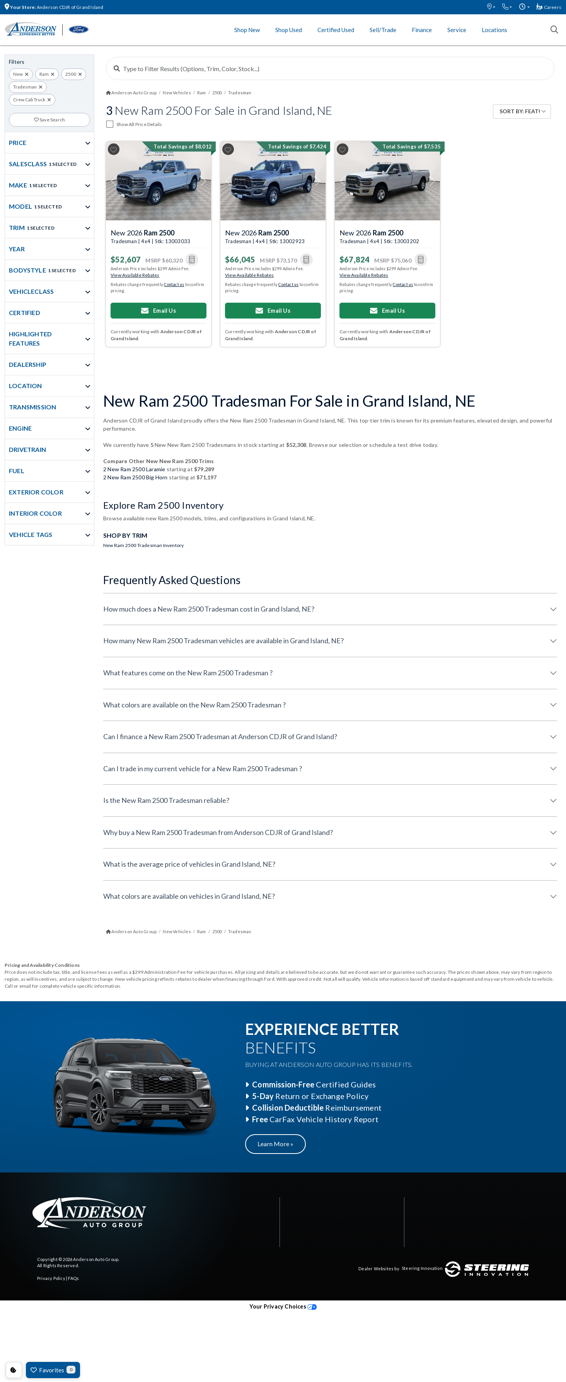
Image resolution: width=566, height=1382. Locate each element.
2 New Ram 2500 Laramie (134, 469)
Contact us (174, 284)
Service (456, 29)
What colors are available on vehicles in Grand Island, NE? (189, 896)
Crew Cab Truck (29, 99)
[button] (491, 7)
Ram (44, 74)
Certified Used (335, 29)
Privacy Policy (51, 1278)
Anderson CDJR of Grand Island (54, 7)
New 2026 (142, 232)
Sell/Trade (383, 29)
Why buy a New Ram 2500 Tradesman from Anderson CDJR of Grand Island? (218, 832)
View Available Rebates (135, 275)
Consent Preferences (14, 1370)
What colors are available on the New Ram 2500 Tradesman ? (194, 704)
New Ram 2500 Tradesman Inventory (143, 545)
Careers (549, 7)
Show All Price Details (139, 124)
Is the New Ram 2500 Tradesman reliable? (166, 800)
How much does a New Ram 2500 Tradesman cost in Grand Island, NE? (208, 609)
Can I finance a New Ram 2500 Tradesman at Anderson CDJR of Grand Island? (220, 736)
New (18, 74)
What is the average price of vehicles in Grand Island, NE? (189, 864)
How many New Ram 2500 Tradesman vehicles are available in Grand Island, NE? (223, 640)
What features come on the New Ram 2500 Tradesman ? (188, 672)
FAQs (73, 1278)
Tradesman (25, 87)
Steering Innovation (422, 1268)
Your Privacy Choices (283, 1306)
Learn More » (275, 1143)
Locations (494, 29)
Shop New (247, 29)
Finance (422, 29)
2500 (70, 74)
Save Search (49, 120)
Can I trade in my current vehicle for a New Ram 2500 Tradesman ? (202, 768)
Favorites (53, 1369)
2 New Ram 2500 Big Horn (135, 477)
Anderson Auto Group (95, 1259)
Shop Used (288, 29)
